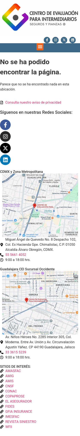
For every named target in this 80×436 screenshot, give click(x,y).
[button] (40, 46)
